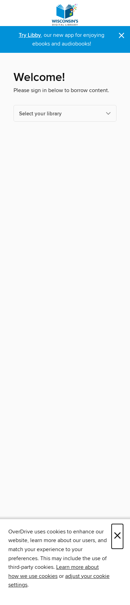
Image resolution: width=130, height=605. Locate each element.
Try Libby (30, 35)
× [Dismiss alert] (121, 35)
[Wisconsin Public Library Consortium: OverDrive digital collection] (65, 14)
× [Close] (117, 536)
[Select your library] (65, 113)
